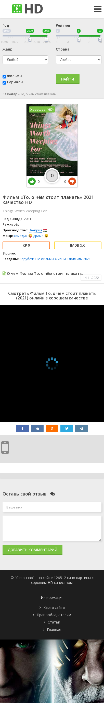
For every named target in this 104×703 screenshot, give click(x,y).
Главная (54, 629)
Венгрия (35, 230)
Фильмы (14, 75)
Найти (67, 79)
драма (38, 235)
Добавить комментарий (32, 549)
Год (6, 25)
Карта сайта (54, 607)
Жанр (7, 49)
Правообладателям (54, 614)
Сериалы (15, 81)
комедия (21, 235)
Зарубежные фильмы (36, 259)
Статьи (54, 622)
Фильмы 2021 (79, 259)
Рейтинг (63, 25)
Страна (63, 49)
